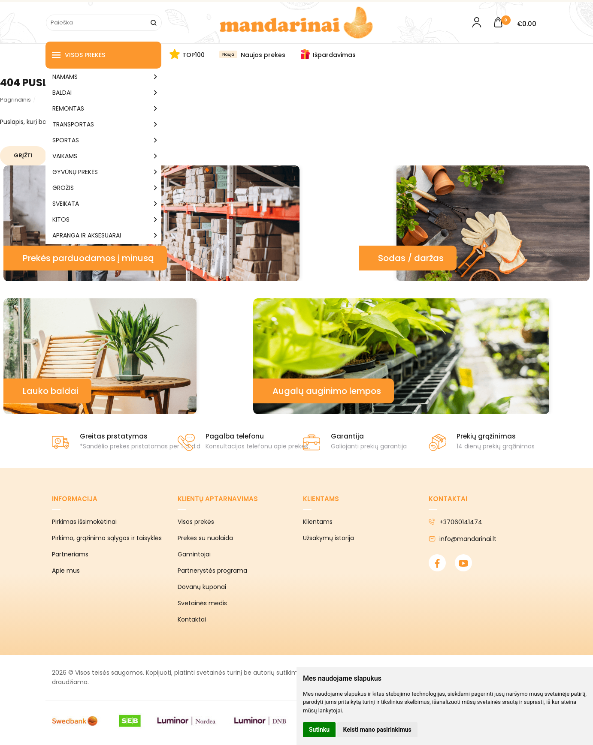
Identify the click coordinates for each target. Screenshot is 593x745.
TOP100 (193, 55)
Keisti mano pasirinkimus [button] (377, 729)
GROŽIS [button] (63, 187)
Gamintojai (194, 554)
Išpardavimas (334, 55)
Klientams (321, 498)
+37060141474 (455, 522)
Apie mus (66, 570)
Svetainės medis (202, 603)
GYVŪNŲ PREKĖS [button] (75, 172)
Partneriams (70, 554)
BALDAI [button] (62, 92)
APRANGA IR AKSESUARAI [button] (86, 235)
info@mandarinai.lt (462, 539)
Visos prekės (78, 55)
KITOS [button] (61, 219)
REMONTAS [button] (68, 108)
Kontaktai (192, 619)
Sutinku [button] (319, 729)
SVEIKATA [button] (65, 203)
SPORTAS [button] (65, 140)
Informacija (74, 498)
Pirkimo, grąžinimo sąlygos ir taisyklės (107, 538)
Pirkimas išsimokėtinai (84, 521)
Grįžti (23, 155)
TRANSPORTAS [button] (73, 124)
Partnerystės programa (212, 570)
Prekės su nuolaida (205, 538)
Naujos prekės (263, 55)
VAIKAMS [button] (64, 156)
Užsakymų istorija (328, 538)
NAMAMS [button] (65, 76)
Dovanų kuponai (202, 587)
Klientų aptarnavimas (218, 498)
